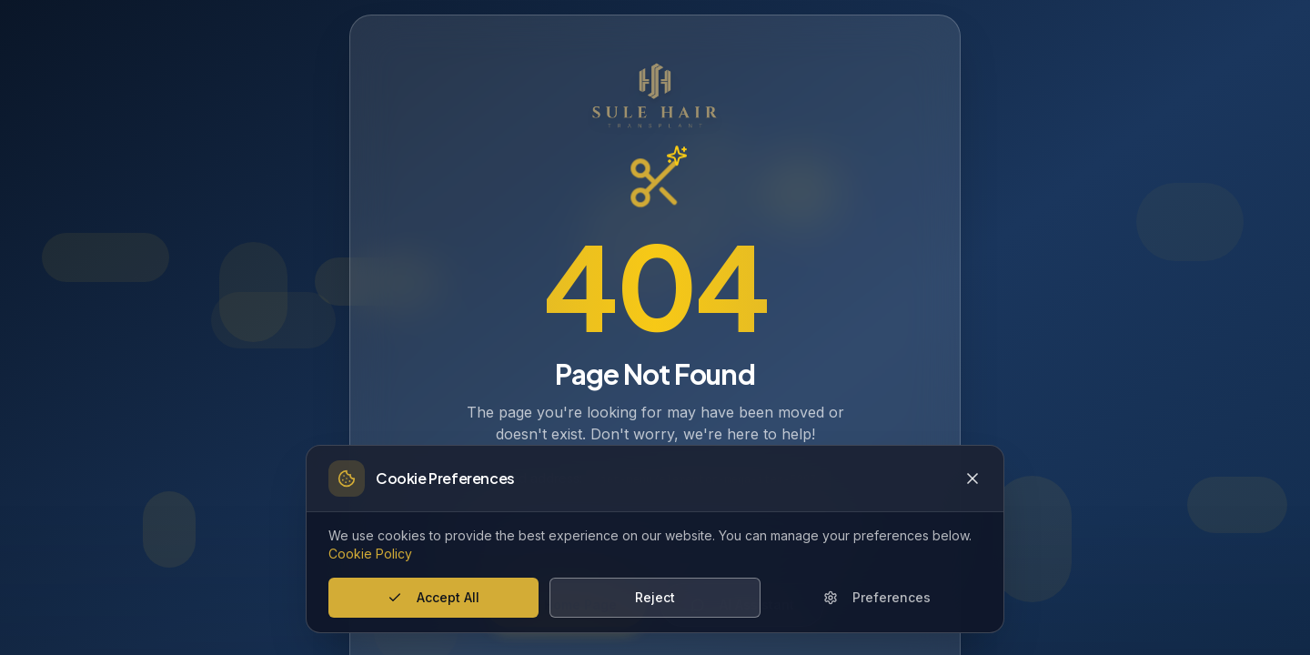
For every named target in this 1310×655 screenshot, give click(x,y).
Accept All (433, 597)
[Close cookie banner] (972, 478)
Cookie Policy (370, 553)
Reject (655, 597)
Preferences (877, 597)
